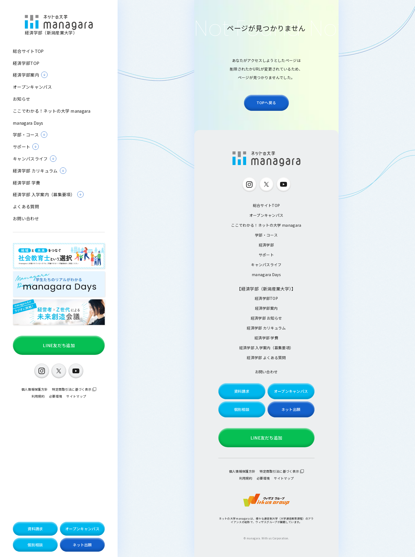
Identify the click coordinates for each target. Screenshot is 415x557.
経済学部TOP (26, 63)
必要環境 (55, 396)
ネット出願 (82, 544)
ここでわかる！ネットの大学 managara (51, 111)
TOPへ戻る (266, 102)
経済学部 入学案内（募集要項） (266, 347)
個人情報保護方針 (34, 389)
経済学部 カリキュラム (266, 328)
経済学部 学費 (26, 183)
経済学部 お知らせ (266, 318)
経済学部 (266, 245)
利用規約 (38, 396)
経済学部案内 (266, 308)
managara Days (28, 123)
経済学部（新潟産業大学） (59, 25)
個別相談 (35, 544)
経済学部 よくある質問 (266, 357)
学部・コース (266, 235)
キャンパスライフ (266, 264)
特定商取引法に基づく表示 (71, 389)
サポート (266, 254)
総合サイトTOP (28, 51)
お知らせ (21, 99)
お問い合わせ (26, 218)
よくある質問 (26, 206)
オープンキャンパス (32, 87)
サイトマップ (76, 396)
